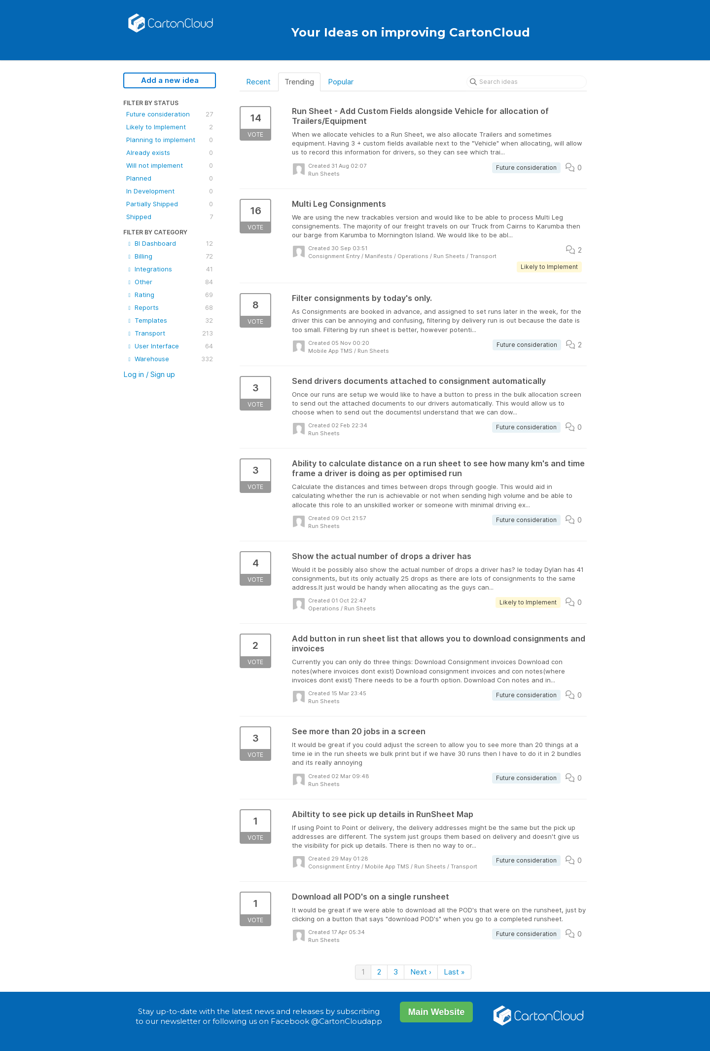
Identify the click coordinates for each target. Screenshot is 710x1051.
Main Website (436, 1012)
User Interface (169, 346)
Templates (169, 320)
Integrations (169, 269)
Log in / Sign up (149, 374)
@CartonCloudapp (346, 1021)
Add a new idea (170, 80)
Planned (169, 178)
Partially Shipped (169, 204)
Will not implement (169, 165)
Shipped (169, 217)
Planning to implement (169, 140)
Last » (454, 971)
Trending (299, 81)
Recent (258, 81)
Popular (341, 81)
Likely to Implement (169, 127)
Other (169, 282)
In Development (169, 191)
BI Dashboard (169, 243)
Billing (169, 256)
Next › (420, 971)
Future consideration (169, 114)
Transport (169, 333)
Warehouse (169, 359)
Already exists (169, 152)
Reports (169, 307)
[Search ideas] (526, 81)
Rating (169, 295)
